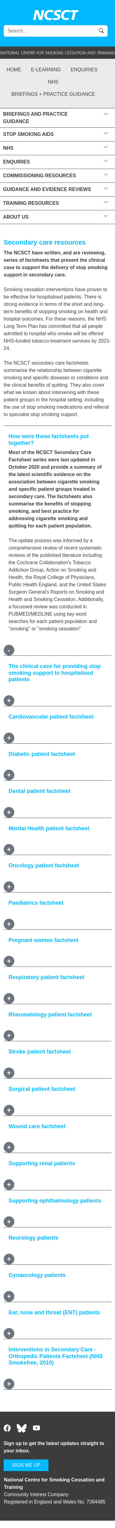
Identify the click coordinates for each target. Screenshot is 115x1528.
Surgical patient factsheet (42, 1089)
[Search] (56, 31)
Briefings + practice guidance (53, 94)
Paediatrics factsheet (36, 903)
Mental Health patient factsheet (49, 828)
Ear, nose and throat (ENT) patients (54, 1312)
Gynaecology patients (37, 1275)
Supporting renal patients (42, 1163)
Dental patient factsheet (39, 791)
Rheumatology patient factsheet (50, 1015)
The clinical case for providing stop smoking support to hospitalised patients (55, 672)
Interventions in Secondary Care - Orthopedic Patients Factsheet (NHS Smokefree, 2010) (56, 1356)
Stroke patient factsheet (40, 1052)
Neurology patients (33, 1238)
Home (14, 69)
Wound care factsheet (37, 1126)
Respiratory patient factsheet (46, 977)
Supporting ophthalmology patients (55, 1201)
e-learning (46, 69)
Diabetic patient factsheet (42, 754)
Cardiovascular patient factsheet (51, 717)
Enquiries (83, 69)
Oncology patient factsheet (44, 865)
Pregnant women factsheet (43, 940)
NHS (53, 81)
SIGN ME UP (26, 1465)
